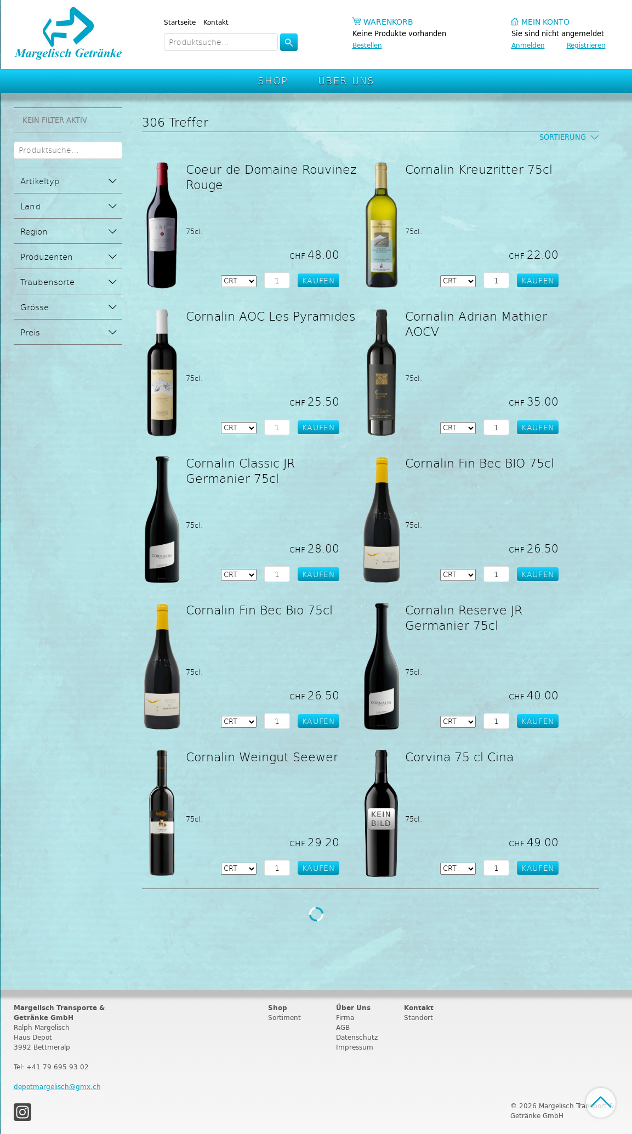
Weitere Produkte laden (316, 914)
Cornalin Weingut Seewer (262, 756)
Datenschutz (357, 1037)
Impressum (354, 1047)
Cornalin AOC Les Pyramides (270, 315)
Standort (418, 1017)
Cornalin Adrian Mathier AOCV (476, 323)
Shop (273, 80)
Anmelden (528, 45)
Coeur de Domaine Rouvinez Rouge (271, 176)
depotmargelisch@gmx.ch (57, 1086)
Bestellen (367, 45)
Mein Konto (545, 22)
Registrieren (586, 45)
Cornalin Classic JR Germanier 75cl (240, 470)
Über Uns (346, 80)
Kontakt (216, 22)
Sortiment (284, 1017)
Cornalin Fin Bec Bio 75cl (259, 609)
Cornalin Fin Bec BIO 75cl (479, 462)
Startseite (180, 22)
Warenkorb (388, 22)
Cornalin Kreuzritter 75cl (479, 169)
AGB (343, 1027)
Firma (345, 1017)
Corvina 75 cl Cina (459, 756)
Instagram (22, 1112)
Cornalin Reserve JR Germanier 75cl (463, 617)
